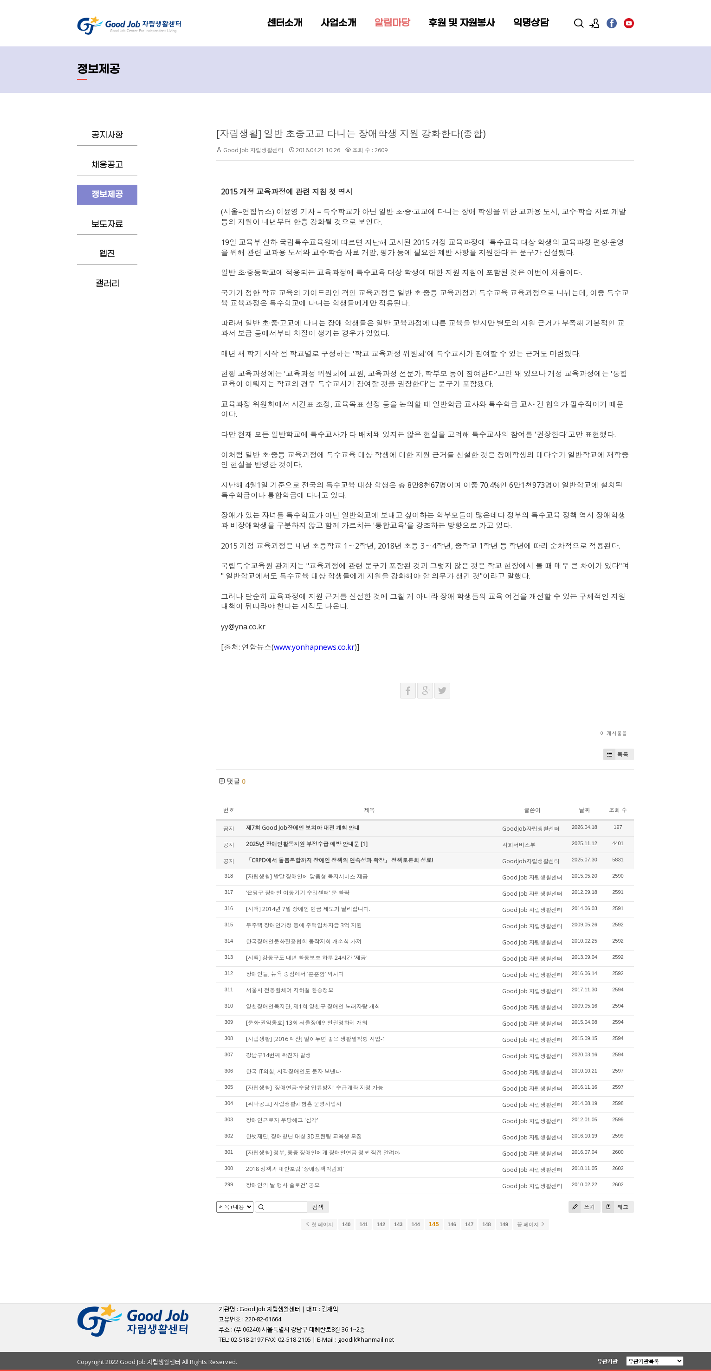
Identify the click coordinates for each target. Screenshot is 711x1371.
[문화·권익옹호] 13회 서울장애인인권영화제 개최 (307, 1023)
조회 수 (618, 810)
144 (415, 1224)
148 (486, 1224)
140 (346, 1224)
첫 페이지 (319, 1224)
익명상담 (531, 23)
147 (469, 1224)
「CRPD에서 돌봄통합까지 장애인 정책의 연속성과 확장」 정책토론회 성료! (339, 860)
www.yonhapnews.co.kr (314, 647)
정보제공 (107, 195)
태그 (615, 1207)
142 (381, 1224)
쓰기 (582, 1207)
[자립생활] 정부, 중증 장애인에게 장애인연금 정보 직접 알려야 (323, 1153)
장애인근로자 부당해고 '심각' (282, 1120)
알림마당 (392, 23)
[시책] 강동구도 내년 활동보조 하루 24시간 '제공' (307, 958)
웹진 (107, 254)
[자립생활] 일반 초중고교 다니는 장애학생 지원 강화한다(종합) (351, 133)
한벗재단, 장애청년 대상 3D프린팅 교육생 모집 (304, 1136)
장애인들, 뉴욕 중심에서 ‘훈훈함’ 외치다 (295, 974)
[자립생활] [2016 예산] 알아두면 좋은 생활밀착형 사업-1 (316, 1039)
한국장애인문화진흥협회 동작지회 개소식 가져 (304, 941)
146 (452, 1224)
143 (398, 1224)
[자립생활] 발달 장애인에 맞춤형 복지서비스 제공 (307, 876)
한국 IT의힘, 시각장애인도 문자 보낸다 (293, 1071)
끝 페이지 (531, 1224)
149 (504, 1224)
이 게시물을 (613, 733)
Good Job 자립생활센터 (253, 150)
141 (363, 1224)
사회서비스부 (519, 845)
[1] (364, 844)
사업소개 (338, 23)
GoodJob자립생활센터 (531, 829)
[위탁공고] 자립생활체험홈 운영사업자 (294, 1104)
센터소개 (284, 23)
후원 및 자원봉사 (461, 23)
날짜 (584, 810)
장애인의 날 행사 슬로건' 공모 (283, 1185)
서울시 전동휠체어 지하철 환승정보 (290, 990)
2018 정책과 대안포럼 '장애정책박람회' (295, 1169)
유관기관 (607, 1361)
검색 (317, 1207)
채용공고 (107, 165)
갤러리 (107, 284)
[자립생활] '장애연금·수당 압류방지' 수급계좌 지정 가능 (314, 1088)
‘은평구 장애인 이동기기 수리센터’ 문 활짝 (297, 893)
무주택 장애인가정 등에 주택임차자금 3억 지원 (304, 925)
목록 (615, 754)
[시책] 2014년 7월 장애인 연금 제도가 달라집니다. (308, 909)
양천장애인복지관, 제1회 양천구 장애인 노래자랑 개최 (313, 1006)
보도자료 (107, 224)
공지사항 (107, 135)
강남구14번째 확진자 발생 (278, 1055)
